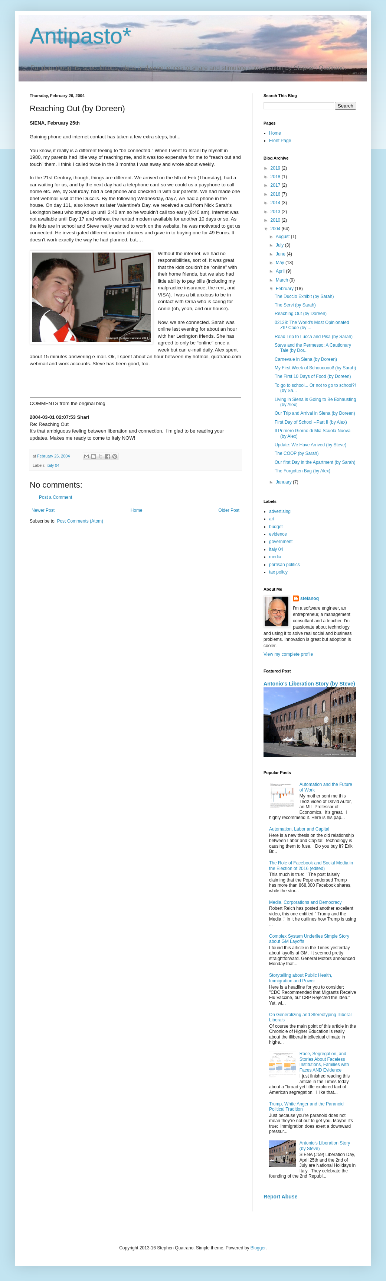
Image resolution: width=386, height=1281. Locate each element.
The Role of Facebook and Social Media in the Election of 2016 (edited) (311, 865)
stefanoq (309, 598)
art (271, 518)
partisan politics (284, 564)
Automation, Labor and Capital (299, 829)
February (285, 288)
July (280, 245)
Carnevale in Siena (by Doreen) (306, 359)
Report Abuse (280, 1197)
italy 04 (53, 465)
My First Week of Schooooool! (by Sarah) (315, 367)
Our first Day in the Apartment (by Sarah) (315, 462)
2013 (276, 211)
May (280, 262)
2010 (276, 220)
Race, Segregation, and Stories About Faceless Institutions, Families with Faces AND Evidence (324, 1061)
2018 (276, 176)
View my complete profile (288, 654)
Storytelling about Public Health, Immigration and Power (300, 978)
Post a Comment (55, 497)
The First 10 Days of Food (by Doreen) (313, 376)
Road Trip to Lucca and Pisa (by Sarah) (314, 336)
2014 (276, 202)
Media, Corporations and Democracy (305, 902)
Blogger (258, 1247)
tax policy (278, 572)
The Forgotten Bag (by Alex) (302, 470)
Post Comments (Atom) (80, 521)
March (283, 280)
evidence (278, 534)
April (281, 271)
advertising (280, 511)
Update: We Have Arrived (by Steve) (310, 444)
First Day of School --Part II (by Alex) (311, 422)
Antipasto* (80, 35)
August (283, 236)
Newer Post (43, 510)
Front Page (280, 140)
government (280, 541)
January (284, 482)
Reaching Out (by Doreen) (301, 313)
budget (276, 526)
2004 (276, 228)
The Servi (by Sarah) (295, 305)
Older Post (228, 510)
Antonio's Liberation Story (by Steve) (309, 684)
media (275, 556)
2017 (276, 185)
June (281, 254)
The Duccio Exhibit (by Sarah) (304, 296)
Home (137, 510)
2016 (276, 194)
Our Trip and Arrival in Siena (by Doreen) (315, 413)
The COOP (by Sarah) (297, 453)
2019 (276, 168)
